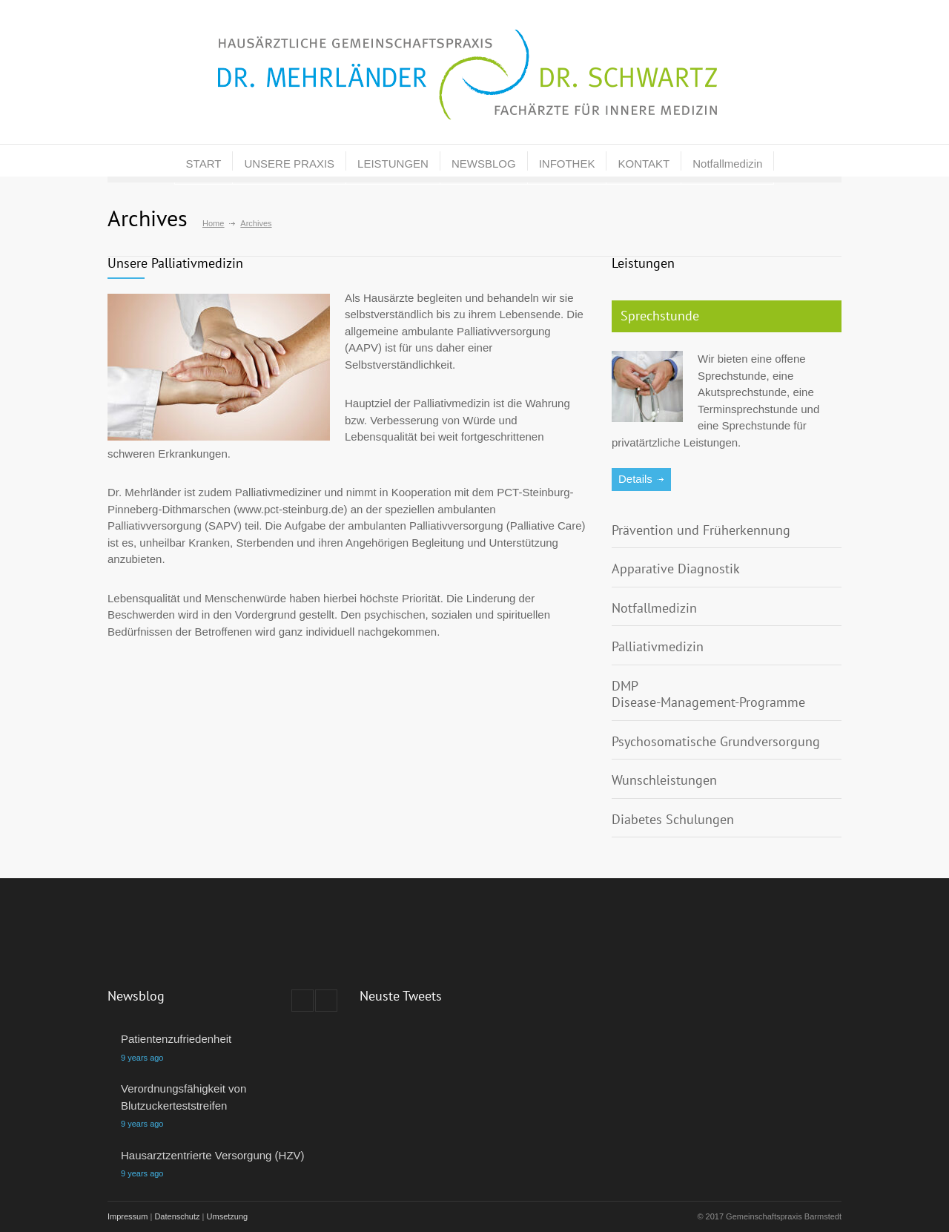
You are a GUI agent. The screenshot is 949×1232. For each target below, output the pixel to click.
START (204, 163)
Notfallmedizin (727, 163)
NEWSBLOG (484, 163)
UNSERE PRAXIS (289, 163)
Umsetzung (227, 1216)
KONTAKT (643, 163)
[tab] (726, 316)
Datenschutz (176, 1216)
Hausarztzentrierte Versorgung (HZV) (213, 1155)
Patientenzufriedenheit (176, 1038)
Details (635, 478)
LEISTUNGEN (393, 163)
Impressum (128, 1216)
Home (213, 223)
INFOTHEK (567, 163)
